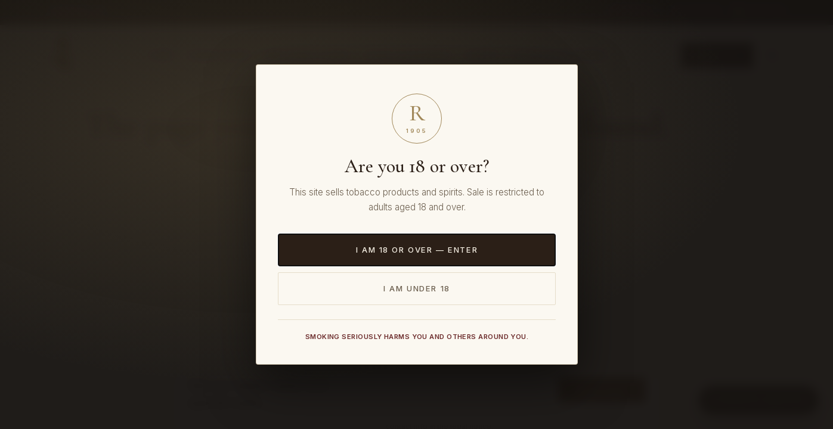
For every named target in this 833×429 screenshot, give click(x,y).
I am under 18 (416, 288)
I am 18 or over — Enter (416, 249)
